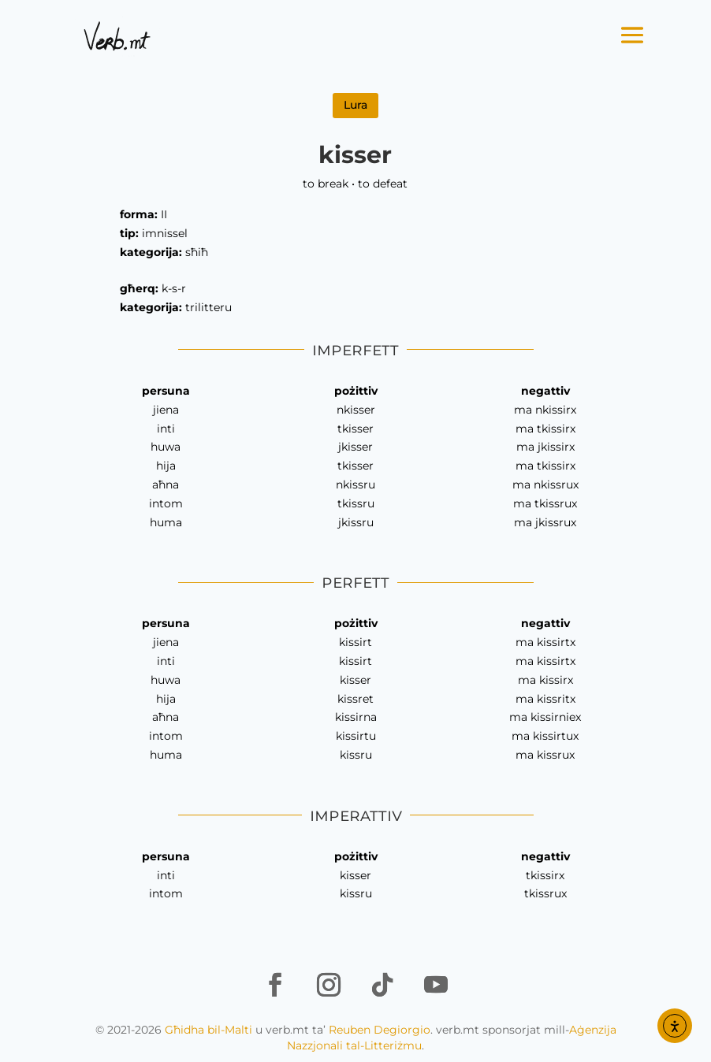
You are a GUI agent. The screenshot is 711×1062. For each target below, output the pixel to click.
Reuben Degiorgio (379, 1030)
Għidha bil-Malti (208, 1030)
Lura (355, 105)
